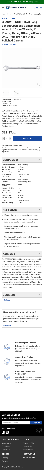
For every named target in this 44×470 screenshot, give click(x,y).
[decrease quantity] (3, 138)
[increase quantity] (10, 138)
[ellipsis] (10, 14)
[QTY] (7, 138)
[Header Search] (34, 7)
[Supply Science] (39, 430)
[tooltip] (10, 14)
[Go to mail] (29, 457)
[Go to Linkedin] (3, 432)
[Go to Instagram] (7, 432)
